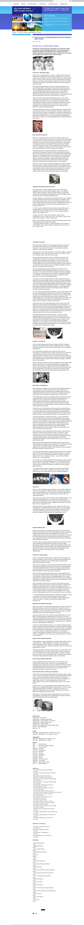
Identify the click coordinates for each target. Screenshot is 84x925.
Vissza (36, 913)
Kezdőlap (14, 32)
